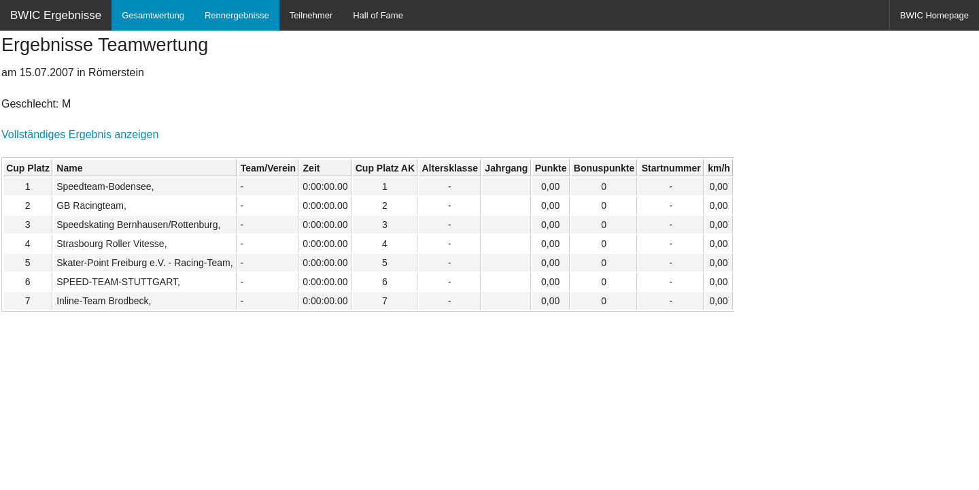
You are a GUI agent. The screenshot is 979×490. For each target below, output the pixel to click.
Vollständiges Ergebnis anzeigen (79, 134)
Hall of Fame (378, 15)
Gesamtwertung (153, 15)
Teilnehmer (311, 15)
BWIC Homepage (934, 15)
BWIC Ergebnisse (55, 15)
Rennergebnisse (237, 15)
